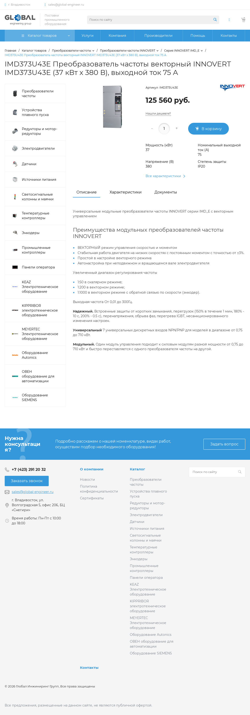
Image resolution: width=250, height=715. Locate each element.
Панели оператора (146, 577)
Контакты (89, 667)
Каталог (137, 469)
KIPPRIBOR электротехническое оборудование (148, 606)
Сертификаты (92, 498)
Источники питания (147, 528)
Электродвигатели (146, 515)
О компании (91, 469)
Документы (166, 192)
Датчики (137, 522)
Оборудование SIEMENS (151, 653)
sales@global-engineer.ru (66, 4)
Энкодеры (138, 559)
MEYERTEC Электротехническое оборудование (148, 623)
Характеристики (126, 192)
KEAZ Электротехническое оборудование (148, 589)
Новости (87, 479)
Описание (86, 192)
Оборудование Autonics (150, 635)
